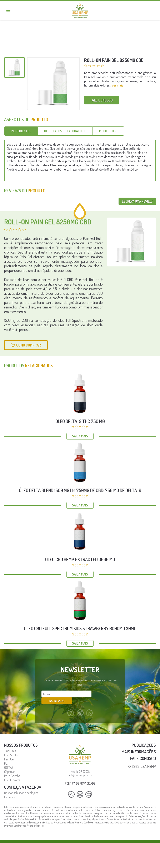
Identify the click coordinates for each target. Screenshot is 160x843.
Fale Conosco (143, 751)
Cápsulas (9, 765)
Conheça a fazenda (22, 780)
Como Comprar (28, 345)
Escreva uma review (137, 201)
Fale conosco (101, 100)
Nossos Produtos (21, 738)
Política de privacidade (80, 776)
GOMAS (8, 760)
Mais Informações (138, 744)
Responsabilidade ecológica (21, 786)
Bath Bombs (12, 769)
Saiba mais (80, 436)
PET (6, 756)
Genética (9, 790)
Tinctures (10, 744)
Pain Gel (9, 752)
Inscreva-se (106, 694)
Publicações (144, 738)
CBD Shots (11, 748)
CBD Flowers (12, 773)
